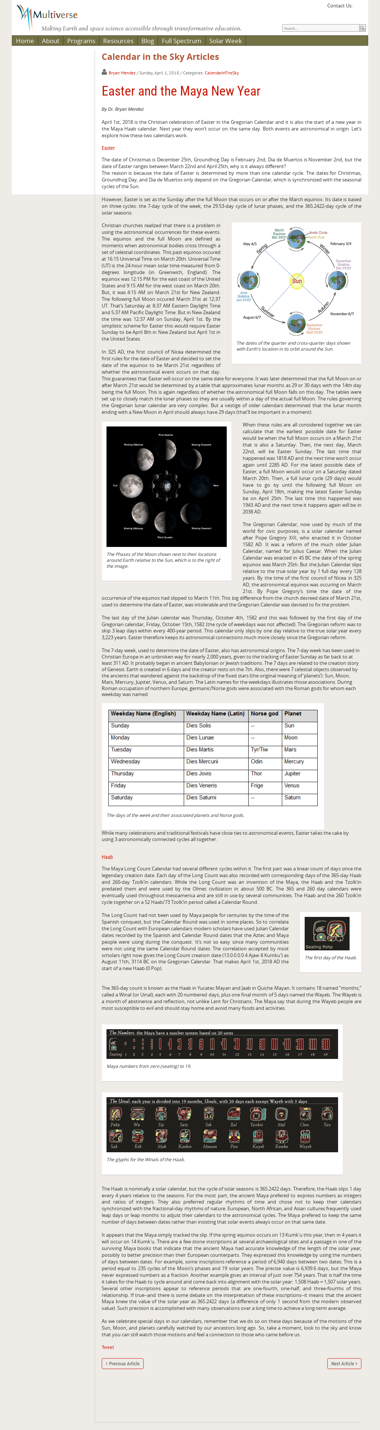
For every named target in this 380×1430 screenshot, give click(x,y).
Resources (118, 40)
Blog (147, 40)
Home (25, 40)
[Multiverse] (52, 17)
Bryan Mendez (122, 72)
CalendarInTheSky (222, 72)
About (50, 40)
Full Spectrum (182, 40)
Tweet (108, 1347)
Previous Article (124, 1363)
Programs (81, 40)
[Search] (321, 28)
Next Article (342, 1363)
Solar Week (225, 40)
